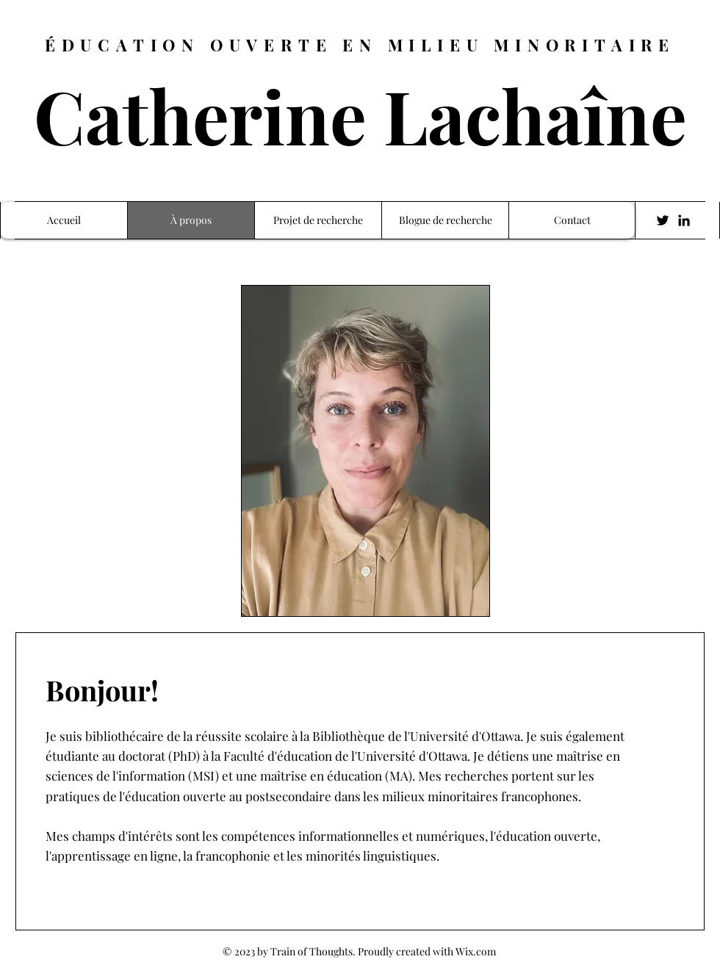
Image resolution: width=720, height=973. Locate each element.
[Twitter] (663, 220)
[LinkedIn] (684, 220)
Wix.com (476, 951)
